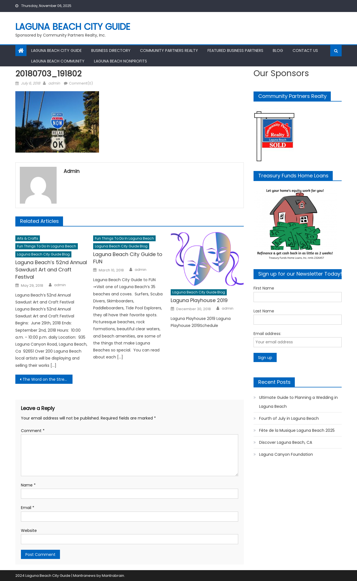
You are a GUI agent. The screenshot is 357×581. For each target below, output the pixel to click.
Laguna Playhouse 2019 (199, 300)
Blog (278, 50)
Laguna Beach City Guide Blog (43, 254)
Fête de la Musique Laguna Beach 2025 (297, 430)
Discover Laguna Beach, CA (285, 442)
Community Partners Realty (169, 50)
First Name (264, 288)
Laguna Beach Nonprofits (120, 61)
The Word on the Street (46, 379)
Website (29, 530)
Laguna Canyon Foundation (286, 454)
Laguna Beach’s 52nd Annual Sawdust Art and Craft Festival (51, 269)
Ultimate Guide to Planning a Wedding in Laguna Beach (298, 402)
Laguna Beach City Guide (72, 26)
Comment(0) (81, 83)
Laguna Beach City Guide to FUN (127, 258)
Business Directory (111, 50)
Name (28, 485)
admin (54, 83)
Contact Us (305, 50)
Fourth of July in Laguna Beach (289, 418)
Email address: (267, 333)
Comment (33, 430)
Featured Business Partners (235, 50)
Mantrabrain (113, 575)
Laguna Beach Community (58, 61)
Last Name (264, 311)
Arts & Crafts (27, 238)
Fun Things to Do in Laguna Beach (46, 246)
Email (27, 507)
